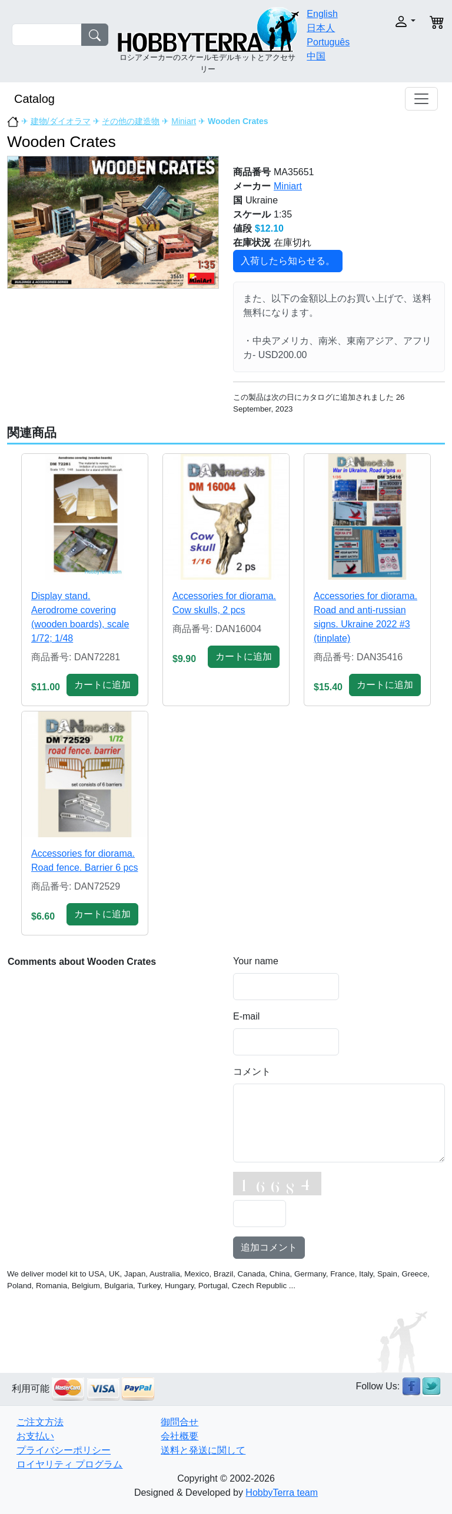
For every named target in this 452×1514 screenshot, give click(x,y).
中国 (316, 56)
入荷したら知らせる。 (288, 261)
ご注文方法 (40, 1422)
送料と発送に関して (203, 1450)
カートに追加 (102, 685)
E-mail (246, 1016)
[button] (398, 21)
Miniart (183, 121)
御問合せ (179, 1422)
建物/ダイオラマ (61, 121)
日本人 (321, 28)
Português (328, 42)
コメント (252, 1072)
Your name (255, 961)
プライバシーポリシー (63, 1450)
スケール (252, 214)
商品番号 (252, 172)
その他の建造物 (130, 121)
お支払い (35, 1436)
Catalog (34, 98)
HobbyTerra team (281, 1493)
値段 (242, 228)
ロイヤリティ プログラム (69, 1464)
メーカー (252, 186)
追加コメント (269, 1247)
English (322, 14)
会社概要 (179, 1436)
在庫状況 (252, 243)
